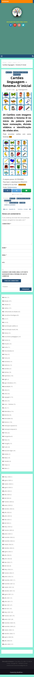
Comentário (6, 223)
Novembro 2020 (8, 626)
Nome (4, 248)
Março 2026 (7, 477)
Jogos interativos (8, 383)
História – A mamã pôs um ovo (24, 209)
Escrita (6, 347)
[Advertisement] (16, 40)
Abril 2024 (6, 498)
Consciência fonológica (20, 72)
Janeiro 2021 (7, 619)
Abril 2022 (6, 566)
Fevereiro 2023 (8, 530)
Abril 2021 (6, 608)
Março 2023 (7, 526)
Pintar (5, 440)
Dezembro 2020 (8, 623)
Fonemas (23, 202)
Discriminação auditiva (10, 326)
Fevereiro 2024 (8, 501)
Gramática (7, 368)
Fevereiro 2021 (8, 615)
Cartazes (6, 304)
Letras (5, 393)
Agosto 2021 (7, 594)
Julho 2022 (7, 555)
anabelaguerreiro (22, 89)
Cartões (9, 72)
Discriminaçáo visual (9, 329)
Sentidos (6, 454)
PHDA (5, 433)
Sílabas (6, 458)
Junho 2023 (7, 516)
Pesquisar (5, 286)
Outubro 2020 (8, 630)
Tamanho (6, 461)
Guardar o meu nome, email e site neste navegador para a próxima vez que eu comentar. (15, 274)
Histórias (6, 372)
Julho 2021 (7, 598)
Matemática (7, 411)
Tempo (6, 465)
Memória (6, 415)
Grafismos (7, 365)
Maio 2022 (7, 562)
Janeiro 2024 (7, 505)
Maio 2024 (7, 494)
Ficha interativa (8, 351)
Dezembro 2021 (8, 580)
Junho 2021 (7, 601)
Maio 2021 (7, 605)
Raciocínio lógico (8, 450)
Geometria (7, 361)
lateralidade (7, 386)
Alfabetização (14, 202)
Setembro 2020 (8, 633)
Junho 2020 (7, 644)
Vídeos (6, 468)
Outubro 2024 (8, 484)
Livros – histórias (8, 404)
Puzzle (5, 447)
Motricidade (7, 418)
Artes (5, 297)
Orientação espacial (9, 425)
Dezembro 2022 (8, 537)
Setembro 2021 (8, 591)
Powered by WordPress (16, 672)
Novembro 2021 (8, 583)
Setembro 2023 (8, 509)
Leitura (6, 390)
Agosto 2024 (7, 487)
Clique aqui (22, 184)
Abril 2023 (6, 523)
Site (3, 262)
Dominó (6, 340)
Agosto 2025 (7, 480)
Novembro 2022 (8, 541)
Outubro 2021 (8, 587)
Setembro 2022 (8, 548)
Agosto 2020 (7, 637)
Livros (5, 401)
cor (5, 319)
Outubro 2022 (8, 544)
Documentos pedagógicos (11, 336)
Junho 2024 (7, 491)
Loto (5, 408)
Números (6, 422)
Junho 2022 (7, 558)
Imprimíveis (7, 376)
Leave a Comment (9, 205)
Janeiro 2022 (7, 576)
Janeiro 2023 (7, 534)
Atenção (6, 301)
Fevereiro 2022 (8, 573)
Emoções (6, 344)
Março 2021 (7, 612)
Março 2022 (7, 569)
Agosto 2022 (7, 551)
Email (4, 255)
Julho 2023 (7, 512)
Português (7, 443)
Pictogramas (7, 436)
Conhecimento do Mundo (11, 311)
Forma (6, 358)
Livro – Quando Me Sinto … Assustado (10, 209)
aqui (10, 137)
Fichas (5, 354)
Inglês (5, 379)
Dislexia (6, 333)
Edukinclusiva (12, 187)
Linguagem (17, 74)
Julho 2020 (7, 640)
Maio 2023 (7, 519)
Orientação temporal (9, 429)
